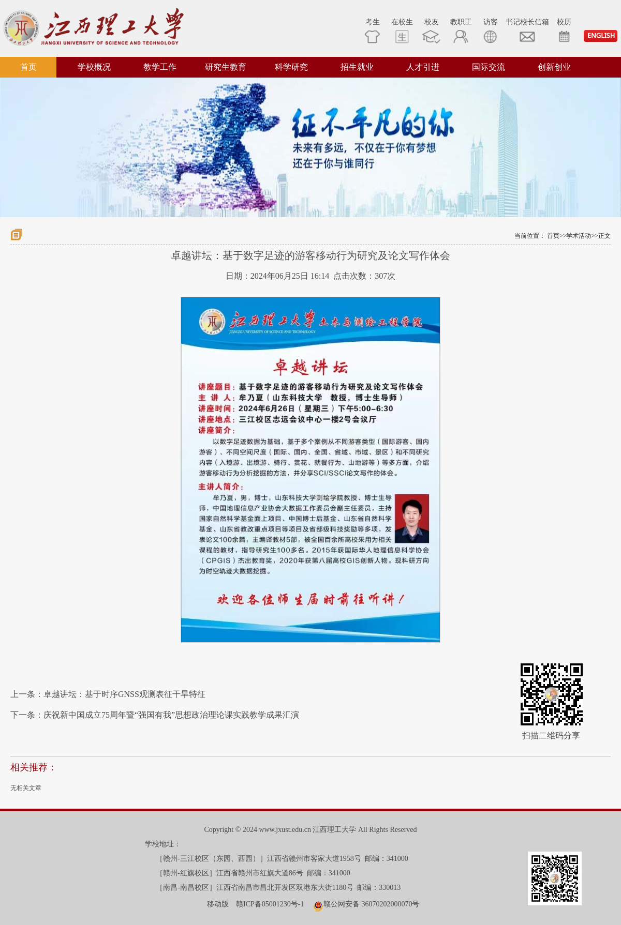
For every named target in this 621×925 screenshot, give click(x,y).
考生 (372, 30)
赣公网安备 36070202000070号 (371, 904)
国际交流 (488, 67)
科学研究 (291, 67)
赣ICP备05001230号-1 (270, 904)
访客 (490, 30)
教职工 (461, 30)
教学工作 (159, 67)
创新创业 (554, 67)
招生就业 (357, 67)
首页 (28, 67)
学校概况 (94, 67)
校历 (564, 30)
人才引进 (422, 67)
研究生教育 (225, 67)
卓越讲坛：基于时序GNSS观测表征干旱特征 (124, 694)
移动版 (218, 904)
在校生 (402, 30)
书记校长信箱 (527, 30)
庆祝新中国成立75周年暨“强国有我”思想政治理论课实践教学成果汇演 (171, 714)
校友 (431, 30)
